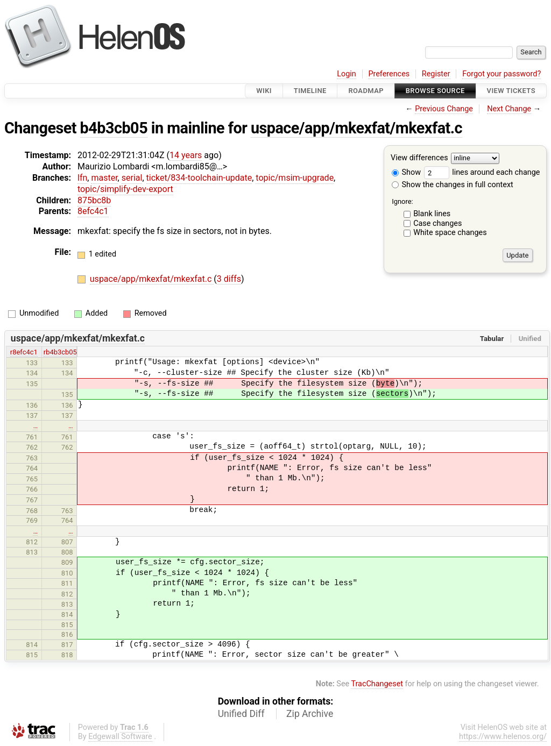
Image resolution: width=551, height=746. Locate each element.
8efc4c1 (93, 211)
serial (132, 178)
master (104, 178)
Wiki (264, 91)
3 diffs (229, 279)
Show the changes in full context (452, 184)
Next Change (509, 108)
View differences (419, 158)
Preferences (388, 74)
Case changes (437, 223)
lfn (82, 178)
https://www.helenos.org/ (503, 736)
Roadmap (366, 91)
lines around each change (482, 172)
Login (346, 74)
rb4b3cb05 (60, 352)
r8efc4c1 (24, 352)
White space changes (450, 232)
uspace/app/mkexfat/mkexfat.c (356, 128)
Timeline (310, 91)
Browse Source (435, 91)
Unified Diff (241, 713)
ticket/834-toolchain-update (199, 178)
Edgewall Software (120, 736)
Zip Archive (309, 713)
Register (436, 74)
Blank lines (431, 213)
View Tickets (511, 91)
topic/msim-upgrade (295, 178)
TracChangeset (377, 683)
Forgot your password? (501, 74)
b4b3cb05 (114, 128)
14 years (185, 155)
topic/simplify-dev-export (125, 189)
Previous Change (444, 108)
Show (406, 172)
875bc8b (94, 200)
